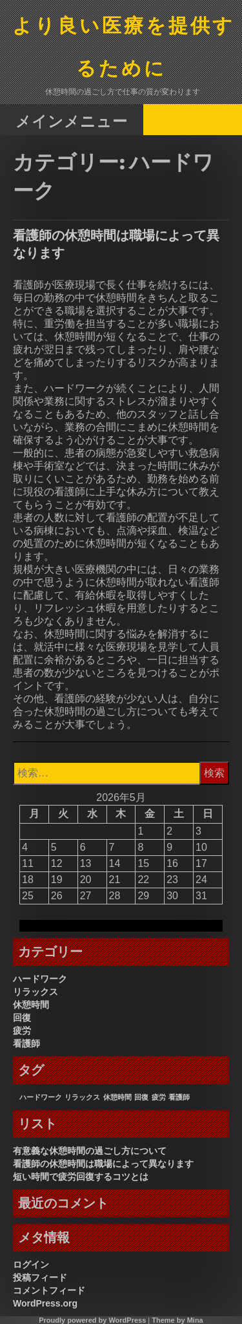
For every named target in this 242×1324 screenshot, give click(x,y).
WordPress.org (45, 1303)
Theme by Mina (177, 1320)
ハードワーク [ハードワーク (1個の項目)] (40, 1097)
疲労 (22, 1030)
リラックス (35, 992)
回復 (22, 1017)
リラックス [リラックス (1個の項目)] (82, 1097)
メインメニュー (71, 120)
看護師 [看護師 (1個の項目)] (179, 1097)
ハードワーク (40, 979)
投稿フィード (40, 1277)
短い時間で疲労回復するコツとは (80, 1176)
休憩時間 (31, 1004)
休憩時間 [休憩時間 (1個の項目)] (117, 1097)
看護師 (26, 1043)
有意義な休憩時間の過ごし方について (89, 1151)
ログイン (31, 1264)
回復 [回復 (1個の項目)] (141, 1097)
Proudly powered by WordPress (92, 1320)
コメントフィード (49, 1290)
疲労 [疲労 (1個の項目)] (159, 1097)
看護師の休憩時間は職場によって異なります (103, 1163)
